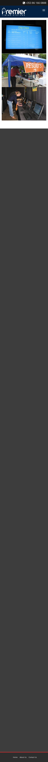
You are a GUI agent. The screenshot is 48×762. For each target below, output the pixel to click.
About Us (23, 757)
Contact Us (33, 757)
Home (15, 757)
